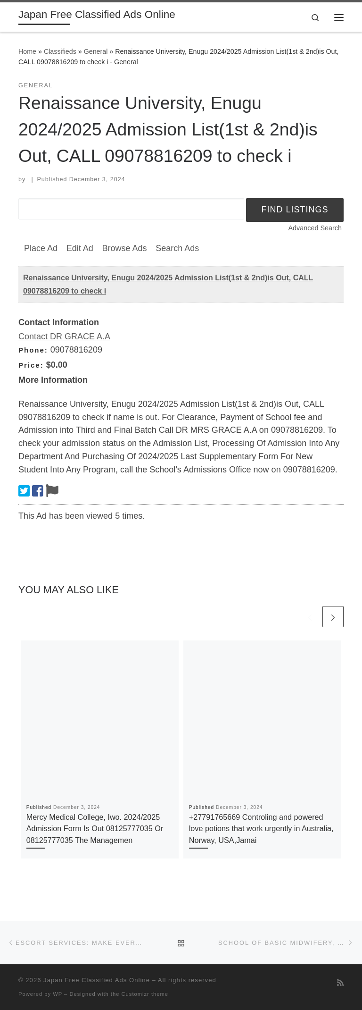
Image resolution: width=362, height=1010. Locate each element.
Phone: (33, 350)
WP (57, 994)
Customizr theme (145, 994)
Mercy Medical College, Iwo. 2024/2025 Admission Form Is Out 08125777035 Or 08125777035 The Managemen (95, 828)
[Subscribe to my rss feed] (340, 983)
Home (27, 51)
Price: (31, 365)
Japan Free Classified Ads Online (96, 980)
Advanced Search (315, 228)
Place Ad (41, 248)
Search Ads (177, 248)
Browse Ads (124, 248)
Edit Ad (79, 248)
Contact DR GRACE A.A (64, 336)
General (96, 51)
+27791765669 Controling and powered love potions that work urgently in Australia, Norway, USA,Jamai (261, 828)
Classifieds (60, 51)
